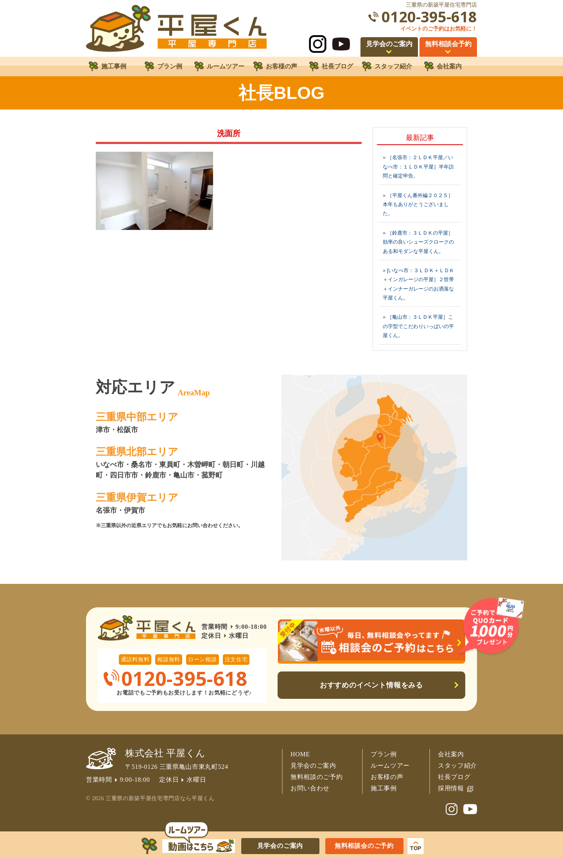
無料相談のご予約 (316, 777)
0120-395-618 (429, 16)
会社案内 (451, 754)
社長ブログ (454, 777)
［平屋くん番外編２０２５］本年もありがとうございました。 (418, 204)
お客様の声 (387, 777)
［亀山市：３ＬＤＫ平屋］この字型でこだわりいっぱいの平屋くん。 (418, 326)
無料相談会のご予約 (364, 845)
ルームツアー (390, 765)
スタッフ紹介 (457, 765)
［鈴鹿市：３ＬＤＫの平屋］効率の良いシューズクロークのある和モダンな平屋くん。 (418, 242)
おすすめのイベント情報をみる (371, 685)
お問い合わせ (310, 788)
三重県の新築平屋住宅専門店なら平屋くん (160, 798)
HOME (300, 754)
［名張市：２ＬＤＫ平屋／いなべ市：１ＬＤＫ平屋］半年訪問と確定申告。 (418, 166)
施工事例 (384, 788)
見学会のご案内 (313, 765)
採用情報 (451, 788)
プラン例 (384, 754)
